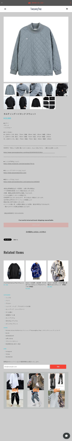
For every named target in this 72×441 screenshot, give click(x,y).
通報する (15, 239)
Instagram (9, 351)
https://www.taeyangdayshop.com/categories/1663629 (22, 182)
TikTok (8, 354)
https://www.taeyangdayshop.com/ (15, 173)
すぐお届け (9, 312)
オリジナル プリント (12, 324)
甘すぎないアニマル (12, 321)
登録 (58, 366)
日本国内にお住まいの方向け (36, 232)
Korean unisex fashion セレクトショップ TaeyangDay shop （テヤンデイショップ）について (33, 330)
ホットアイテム (10, 318)
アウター (8, 303)
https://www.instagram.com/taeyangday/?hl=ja (19, 163)
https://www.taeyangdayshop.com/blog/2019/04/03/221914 (29, 152)
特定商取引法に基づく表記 (13, 344)
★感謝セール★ (10, 315)
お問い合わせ (9, 338)
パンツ (8, 300)
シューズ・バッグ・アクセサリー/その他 (18, 306)
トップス (8, 297)
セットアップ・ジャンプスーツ (15, 309)
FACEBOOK (9, 357)
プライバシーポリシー (12, 341)
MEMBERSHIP (10, 335)
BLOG (7, 333)
